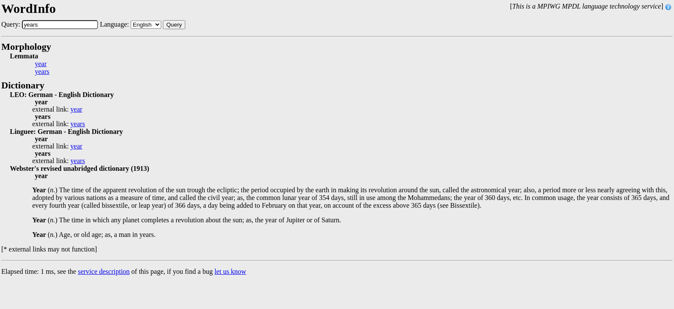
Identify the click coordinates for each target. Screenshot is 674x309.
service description (103, 271)
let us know (230, 271)
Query (174, 24)
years (42, 71)
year (41, 64)
